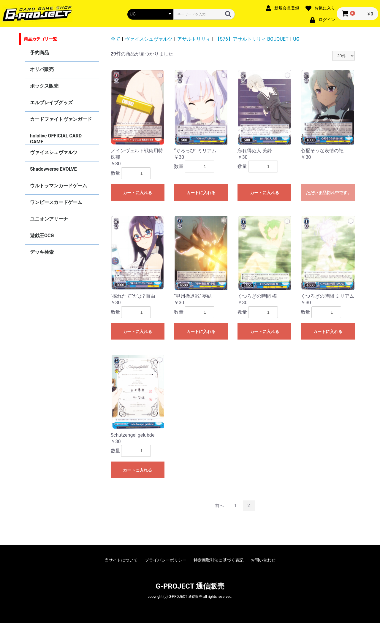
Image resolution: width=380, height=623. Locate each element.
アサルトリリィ (193, 39)
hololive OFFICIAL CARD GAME (56, 139)
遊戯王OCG (42, 235)
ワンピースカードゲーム (56, 202)
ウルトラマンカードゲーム (58, 185)
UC (296, 39)
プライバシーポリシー (165, 560)
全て (115, 39)
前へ (219, 505)
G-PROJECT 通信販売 (190, 586)
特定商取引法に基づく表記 (218, 560)
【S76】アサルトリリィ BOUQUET (252, 39)
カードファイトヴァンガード (61, 119)
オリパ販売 (42, 69)
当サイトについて (121, 560)
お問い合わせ (263, 560)
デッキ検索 (42, 252)
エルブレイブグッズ (51, 102)
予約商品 (39, 53)
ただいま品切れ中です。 (329, 192)
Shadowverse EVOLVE (53, 169)
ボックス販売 (44, 86)
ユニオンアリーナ (49, 219)
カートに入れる (137, 192)
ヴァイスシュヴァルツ (53, 152)
